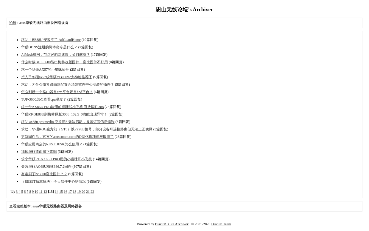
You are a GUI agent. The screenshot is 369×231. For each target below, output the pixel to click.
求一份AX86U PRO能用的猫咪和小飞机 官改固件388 (62, 107)
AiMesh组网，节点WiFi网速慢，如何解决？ (55, 55)
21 (88, 192)
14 (56, 192)
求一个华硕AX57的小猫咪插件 (45, 69)
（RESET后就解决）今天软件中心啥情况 (53, 181)
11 (41, 192)
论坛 (12, 23)
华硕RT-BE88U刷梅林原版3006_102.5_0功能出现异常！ (64, 114)
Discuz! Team (221, 224)
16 (65, 192)
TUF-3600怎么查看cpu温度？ (43, 99)
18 (74, 192)
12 (45, 192)
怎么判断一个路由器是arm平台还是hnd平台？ (57, 92)
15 (61, 192)
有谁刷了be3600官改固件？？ (44, 174)
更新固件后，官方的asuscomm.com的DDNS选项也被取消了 (67, 137)
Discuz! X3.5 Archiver (172, 224)
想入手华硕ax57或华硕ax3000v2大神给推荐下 (56, 77)
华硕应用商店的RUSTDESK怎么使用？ (51, 144)
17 (70, 192)
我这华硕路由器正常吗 (39, 152)
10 (36, 192)
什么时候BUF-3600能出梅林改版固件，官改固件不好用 (64, 62)
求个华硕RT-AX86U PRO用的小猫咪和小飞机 (56, 159)
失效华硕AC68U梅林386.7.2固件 (46, 166)
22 (92, 192)
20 (83, 192)
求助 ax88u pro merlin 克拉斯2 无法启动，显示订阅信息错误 (68, 122)
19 (79, 192)
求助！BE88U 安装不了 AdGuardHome (51, 40)
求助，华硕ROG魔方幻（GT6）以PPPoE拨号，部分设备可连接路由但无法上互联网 (86, 129)
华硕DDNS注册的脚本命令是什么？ (49, 47)
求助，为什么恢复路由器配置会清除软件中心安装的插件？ (67, 84)
